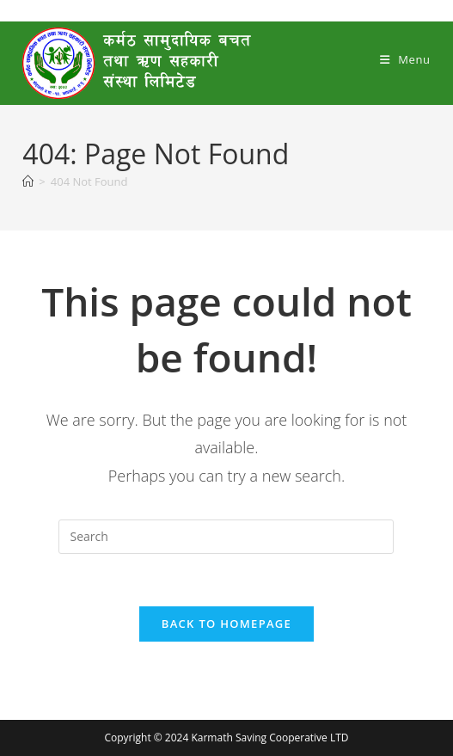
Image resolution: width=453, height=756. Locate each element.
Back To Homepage (226, 623)
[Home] (28, 181)
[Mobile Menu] (405, 59)
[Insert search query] (226, 536)
